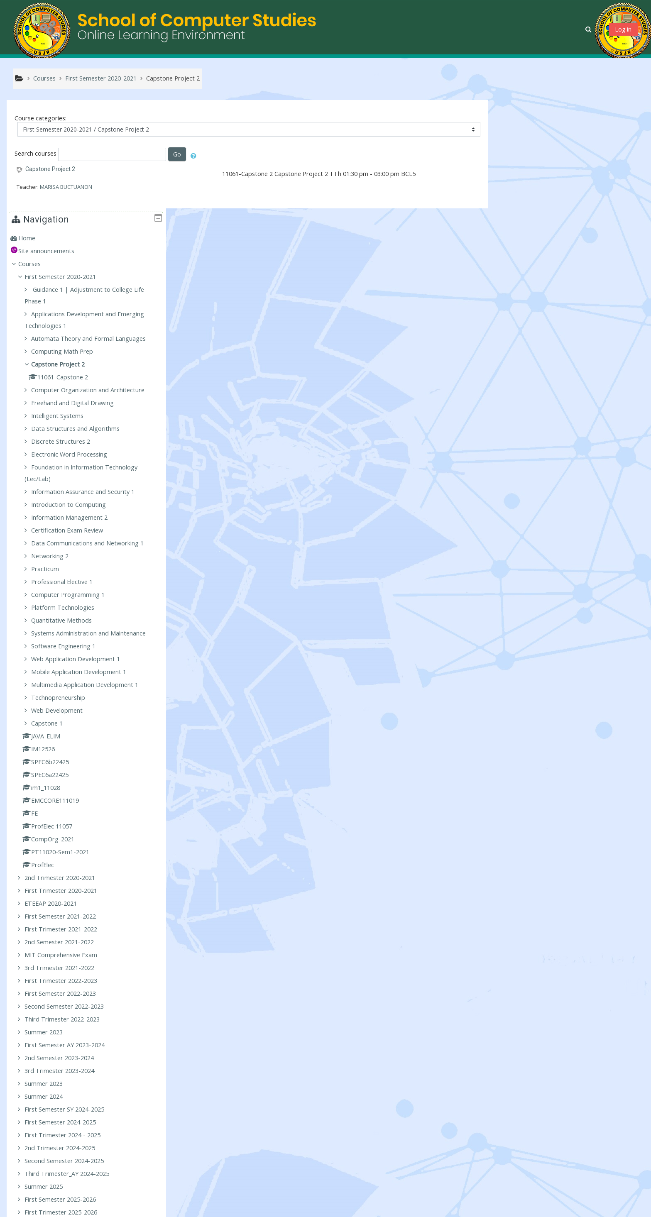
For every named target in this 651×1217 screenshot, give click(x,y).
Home (511, 130)
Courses (514, 155)
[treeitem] (568, 130)
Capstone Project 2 (50, 169)
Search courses (35, 154)
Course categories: (40, 118)
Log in (623, 29)
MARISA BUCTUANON (66, 187)
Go (177, 155)
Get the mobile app (464, 1208)
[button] (589, 29)
